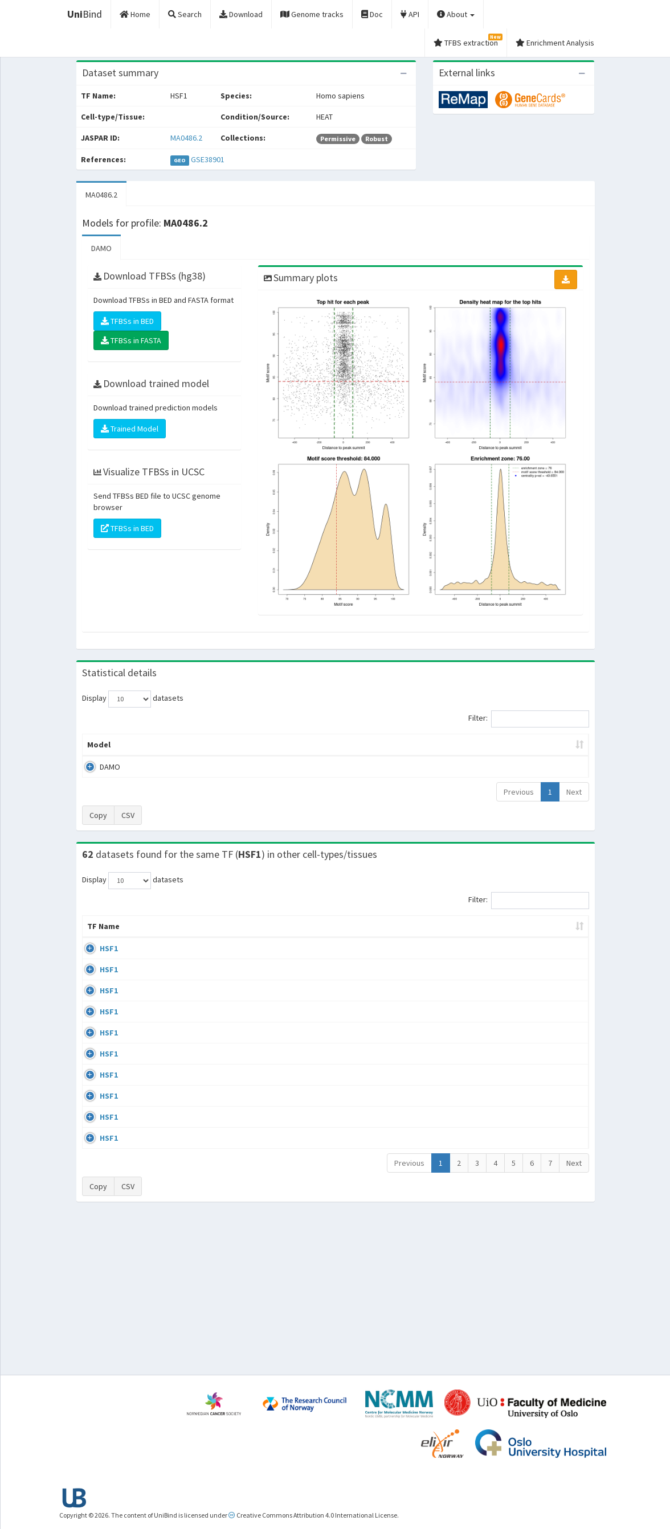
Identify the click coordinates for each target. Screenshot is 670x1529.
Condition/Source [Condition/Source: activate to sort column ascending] (246, 937)
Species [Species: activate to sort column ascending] (424, 937)
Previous (519, 792)
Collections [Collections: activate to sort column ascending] (363, 937)
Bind (84, 13)
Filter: (528, 718)
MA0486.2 (186, 138)
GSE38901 (207, 159)
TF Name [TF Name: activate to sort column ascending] (97, 932)
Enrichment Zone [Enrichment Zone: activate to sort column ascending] (286, 744)
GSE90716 (496, 1136)
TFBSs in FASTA (131, 340)
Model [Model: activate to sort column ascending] (99, 744)
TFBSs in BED (127, 321)
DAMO (101, 248)
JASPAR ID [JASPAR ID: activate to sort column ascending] (556, 932)
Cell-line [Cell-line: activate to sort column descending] (147, 937)
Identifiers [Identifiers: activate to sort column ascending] (500, 937)
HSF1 (96, 960)
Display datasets (132, 699)
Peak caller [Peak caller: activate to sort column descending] (154, 744)
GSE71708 (496, 1180)
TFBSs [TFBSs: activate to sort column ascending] (353, 744)
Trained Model (129, 429)
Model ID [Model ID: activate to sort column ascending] (215, 744)
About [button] (456, 14)
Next (574, 792)
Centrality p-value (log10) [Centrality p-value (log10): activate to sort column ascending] (521, 744)
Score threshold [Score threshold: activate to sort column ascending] (419, 744)
